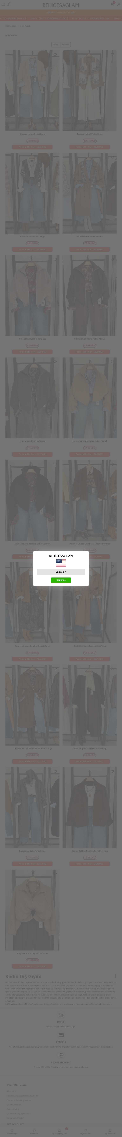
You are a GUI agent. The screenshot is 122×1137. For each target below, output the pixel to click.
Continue (61, 580)
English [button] (60, 571)
